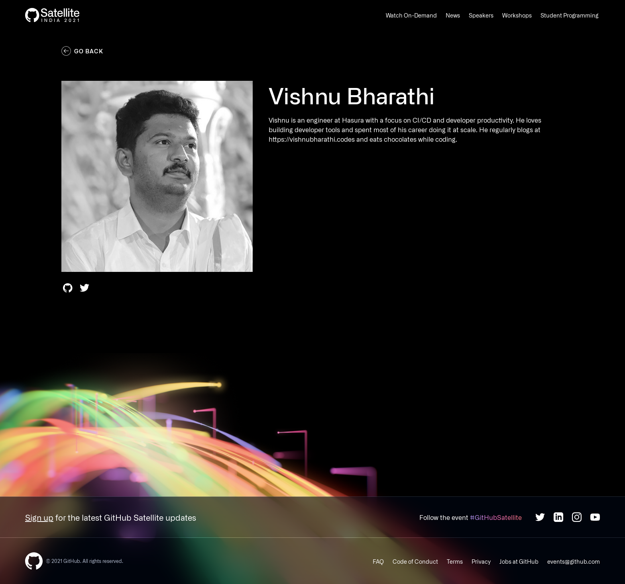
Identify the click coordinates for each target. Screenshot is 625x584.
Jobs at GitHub (519, 561)
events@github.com (573, 561)
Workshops (517, 15)
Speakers (481, 15)
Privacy (481, 561)
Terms (455, 561)
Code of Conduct (415, 561)
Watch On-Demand (411, 15)
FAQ (378, 561)
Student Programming (569, 15)
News (453, 15)
